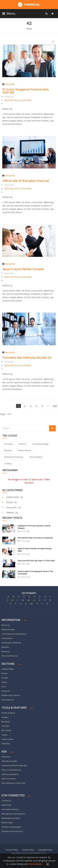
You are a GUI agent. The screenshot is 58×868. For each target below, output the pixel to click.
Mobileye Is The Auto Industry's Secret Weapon (34, 527)
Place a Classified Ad (11, 769)
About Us (6, 625)
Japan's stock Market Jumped (23, 269)
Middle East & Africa (11, 695)
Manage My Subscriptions (13, 813)
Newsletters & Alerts (11, 818)
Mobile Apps (7, 822)
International (7, 699)
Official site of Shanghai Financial (25, 181)
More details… (36, 864)
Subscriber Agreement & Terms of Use (29, 853)
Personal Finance (10, 655)
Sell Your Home (9, 778)
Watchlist (6, 743)
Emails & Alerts (8, 712)
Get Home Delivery (10, 809)
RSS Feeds (6, 730)
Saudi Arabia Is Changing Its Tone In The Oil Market (35, 572)
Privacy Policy (12, 849)
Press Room (7, 638)
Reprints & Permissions (12, 831)
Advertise (6, 756)
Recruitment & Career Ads (13, 783)
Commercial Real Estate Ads (14, 765)
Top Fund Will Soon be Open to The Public (36, 560)
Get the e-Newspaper (12, 826)
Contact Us (6, 800)
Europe (5, 677)
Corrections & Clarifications (14, 634)
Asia (3, 686)
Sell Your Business (10, 774)
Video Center (8, 739)
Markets (5, 647)
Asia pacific (9, 84)
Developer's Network (11, 642)
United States (8, 669)
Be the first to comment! (17, 100)
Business (6, 651)
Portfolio (5, 726)
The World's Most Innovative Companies (35, 538)
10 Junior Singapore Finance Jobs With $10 (25, 91)
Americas (6, 691)
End (55, 406)
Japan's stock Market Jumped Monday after (35, 549)
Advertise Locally (9, 761)
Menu (9, 13)
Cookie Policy (28, 849)
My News (6, 721)
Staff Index (7, 805)
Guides (5, 717)
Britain (4, 673)
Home (29, 28)
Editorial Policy (8, 629)
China (4, 682)
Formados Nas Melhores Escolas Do (26, 357)
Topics (4, 734)
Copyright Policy (45, 849)
